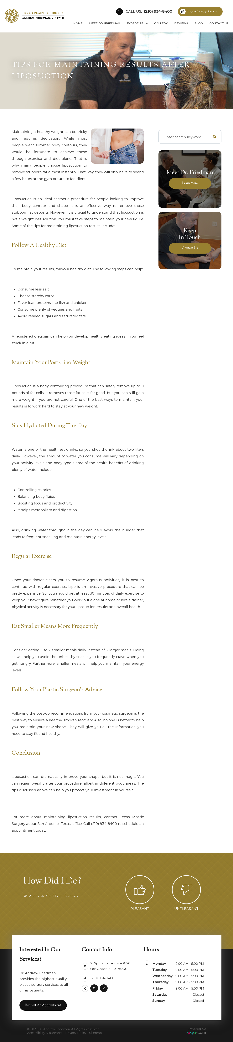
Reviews (181, 23)
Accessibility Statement (45, 1033)
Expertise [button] (137, 23)
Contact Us (219, 23)
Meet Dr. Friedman (104, 23)
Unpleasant (186, 909)
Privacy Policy (75, 1033)
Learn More (190, 183)
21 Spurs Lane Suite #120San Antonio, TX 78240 (110, 964)
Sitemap (95, 1033)
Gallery (161, 23)
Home (78, 23)
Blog (198, 23)
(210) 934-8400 (149, 11)
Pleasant (139, 909)
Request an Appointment (202, 11)
